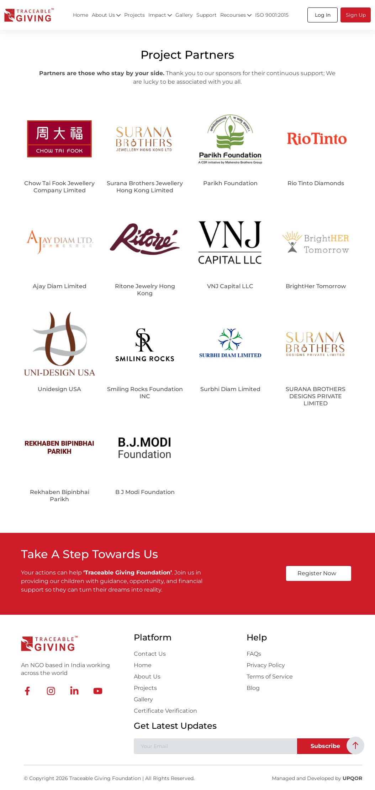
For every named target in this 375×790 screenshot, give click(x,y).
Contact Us (150, 653)
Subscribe (325, 746)
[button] (322, 14)
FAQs (254, 653)
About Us (147, 676)
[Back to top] (355, 745)
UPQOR (352, 778)
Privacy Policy (266, 665)
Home (80, 15)
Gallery (184, 15)
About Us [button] (106, 15)
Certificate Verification (165, 710)
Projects (134, 15)
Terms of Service (270, 676)
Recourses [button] (236, 15)
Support (206, 15)
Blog (253, 688)
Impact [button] (160, 15)
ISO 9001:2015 (272, 15)
